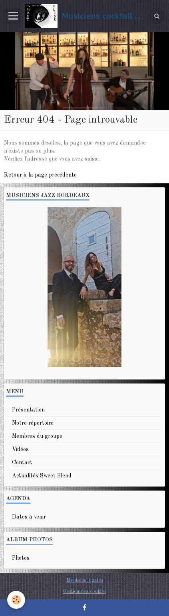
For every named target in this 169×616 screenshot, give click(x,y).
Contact (22, 462)
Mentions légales (84, 580)
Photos (21, 558)
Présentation (28, 410)
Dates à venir (29, 517)
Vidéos (20, 449)
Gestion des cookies (84, 591)
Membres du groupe (37, 436)
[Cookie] (16, 600)
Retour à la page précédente (40, 175)
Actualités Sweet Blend (42, 476)
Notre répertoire (33, 423)
